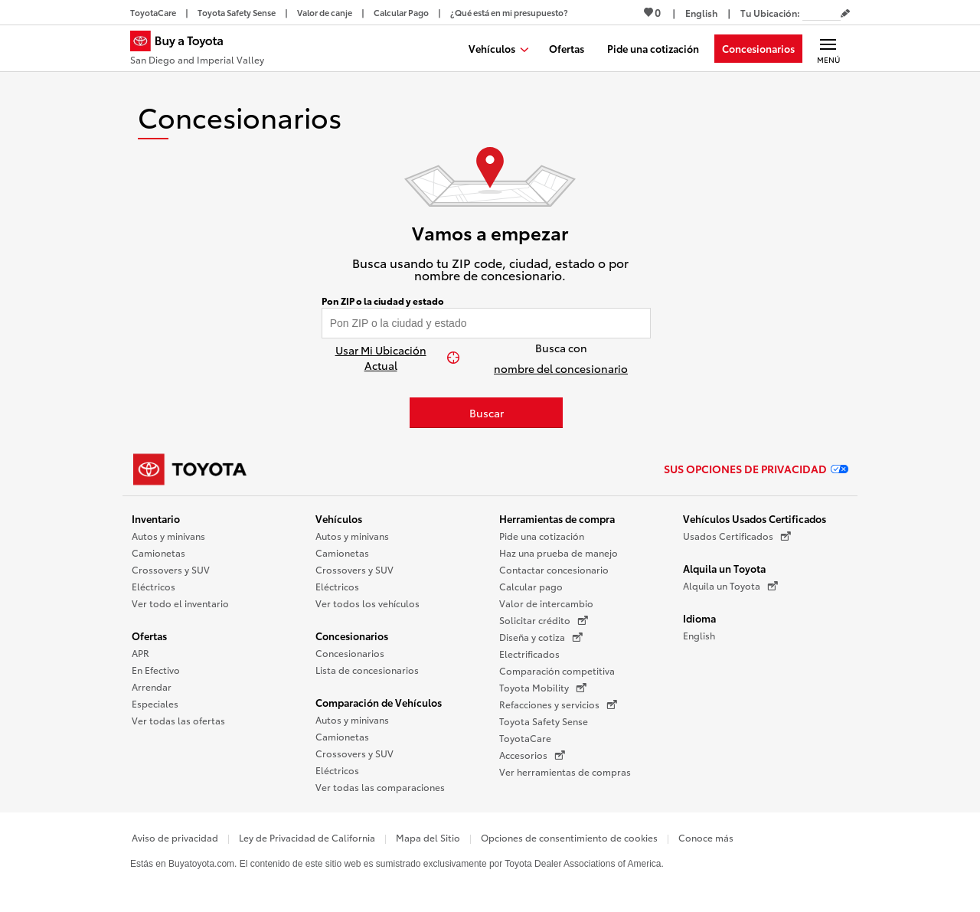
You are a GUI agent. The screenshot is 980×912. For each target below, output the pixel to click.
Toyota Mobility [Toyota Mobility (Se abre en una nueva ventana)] (542, 687)
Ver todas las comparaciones (380, 786)
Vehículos (338, 518)
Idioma (699, 618)
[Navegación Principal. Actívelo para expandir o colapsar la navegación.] (828, 48)
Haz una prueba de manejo (558, 552)
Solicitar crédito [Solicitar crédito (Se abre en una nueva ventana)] (543, 620)
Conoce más (705, 837)
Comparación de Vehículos (378, 702)
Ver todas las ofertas (178, 720)
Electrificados (529, 653)
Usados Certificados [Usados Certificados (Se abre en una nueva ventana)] (737, 536)
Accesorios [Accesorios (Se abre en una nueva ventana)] (532, 755)
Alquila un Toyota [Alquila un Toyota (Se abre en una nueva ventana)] (730, 585)
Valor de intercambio (546, 603)
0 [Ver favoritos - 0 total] (652, 12)
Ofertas (149, 635)
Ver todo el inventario (180, 603)
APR (140, 652)
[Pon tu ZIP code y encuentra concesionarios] (487, 323)
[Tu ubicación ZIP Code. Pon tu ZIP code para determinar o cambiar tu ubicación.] (821, 13)
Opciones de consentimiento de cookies (569, 837)
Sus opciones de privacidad (756, 468)
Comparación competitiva (557, 670)
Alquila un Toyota (724, 568)
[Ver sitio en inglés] (701, 12)
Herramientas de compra (557, 518)
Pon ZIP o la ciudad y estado (383, 301)
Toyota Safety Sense (543, 720)
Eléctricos (153, 586)
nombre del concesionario (561, 368)
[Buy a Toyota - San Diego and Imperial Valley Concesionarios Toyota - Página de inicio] (197, 50)
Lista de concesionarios (367, 669)
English (699, 635)
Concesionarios (351, 635)
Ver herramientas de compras (565, 771)
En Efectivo (156, 669)
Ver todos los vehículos (367, 603)
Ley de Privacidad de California (307, 837)
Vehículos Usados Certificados (754, 518)
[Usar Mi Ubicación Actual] (388, 357)
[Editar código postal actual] (845, 13)
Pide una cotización (541, 535)
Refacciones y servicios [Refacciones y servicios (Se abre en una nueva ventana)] (558, 704)
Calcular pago (531, 586)
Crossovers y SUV (171, 569)
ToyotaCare (525, 737)
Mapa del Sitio (428, 837)
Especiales (155, 703)
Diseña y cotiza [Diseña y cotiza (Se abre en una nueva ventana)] (541, 637)
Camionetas (158, 552)
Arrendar (152, 686)
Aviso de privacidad (175, 837)
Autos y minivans (168, 535)
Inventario (156, 518)
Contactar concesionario (554, 569)
